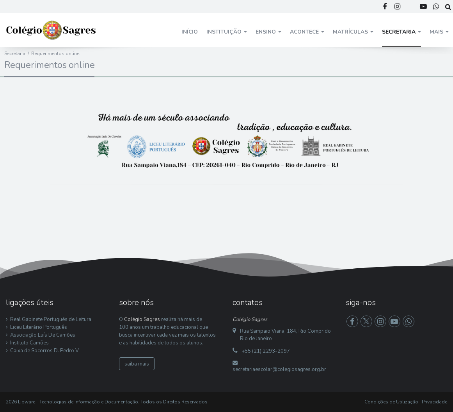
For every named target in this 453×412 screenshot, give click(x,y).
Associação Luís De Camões (42, 335)
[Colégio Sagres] (51, 29)
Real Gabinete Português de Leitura (50, 319)
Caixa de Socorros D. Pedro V (44, 350)
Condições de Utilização (391, 402)
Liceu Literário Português (38, 327)
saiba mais (136, 363)
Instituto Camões (29, 342)
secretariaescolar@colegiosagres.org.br (279, 369)
